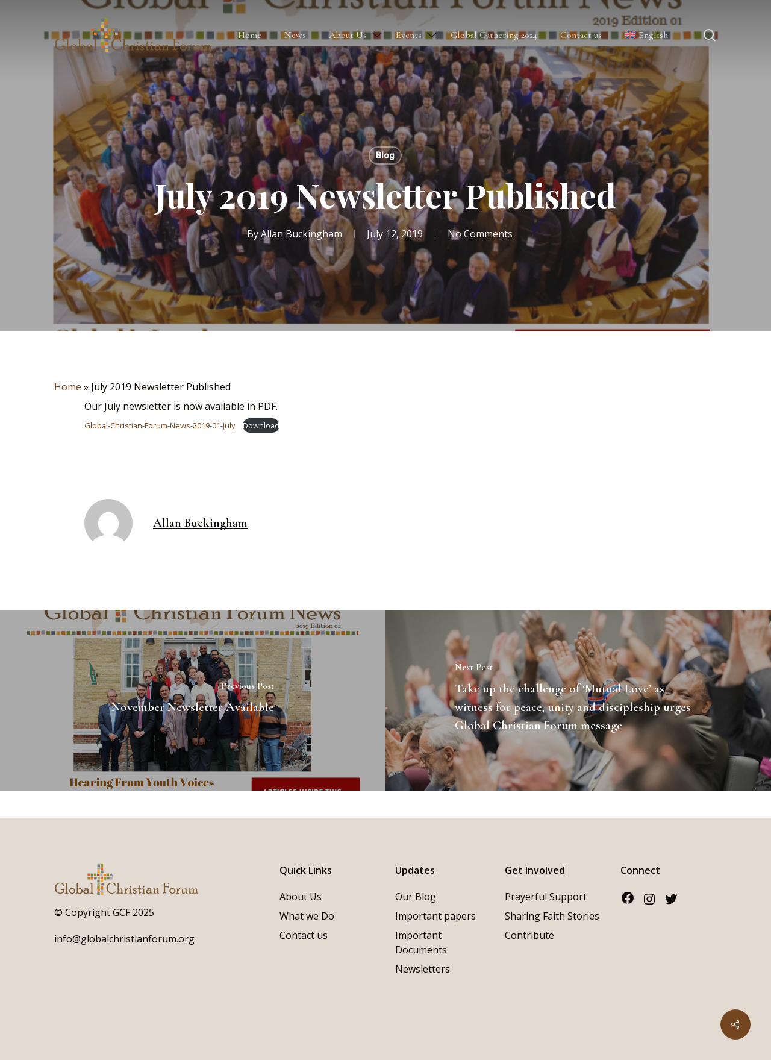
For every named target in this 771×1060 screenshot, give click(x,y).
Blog (385, 155)
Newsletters (422, 969)
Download (261, 425)
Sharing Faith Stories (552, 916)
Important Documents (421, 942)
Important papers (435, 916)
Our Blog (415, 896)
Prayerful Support (546, 896)
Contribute (529, 935)
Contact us (303, 935)
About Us (300, 896)
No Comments (480, 233)
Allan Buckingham (301, 233)
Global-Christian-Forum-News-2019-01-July (160, 425)
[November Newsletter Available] (193, 700)
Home (67, 387)
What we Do (306, 916)
